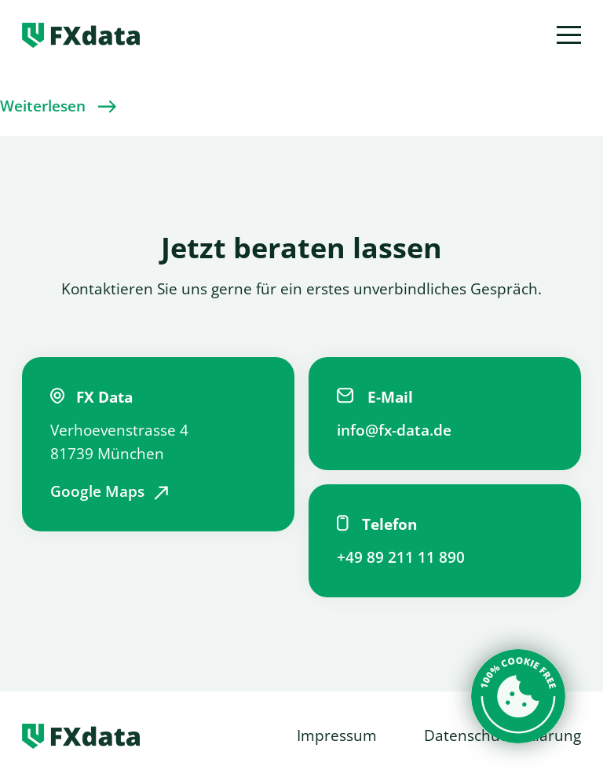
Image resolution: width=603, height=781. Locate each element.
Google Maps (97, 491)
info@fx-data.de (394, 430)
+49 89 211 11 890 (401, 557)
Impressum (337, 735)
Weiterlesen (43, 106)
